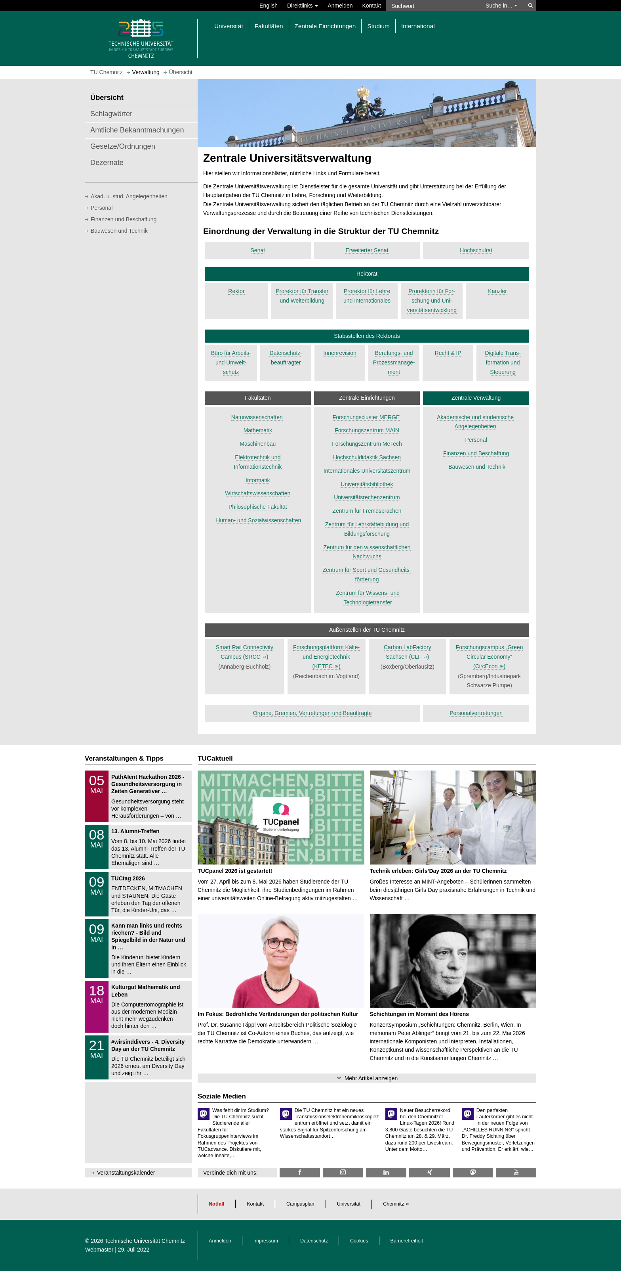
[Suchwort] (432, 5)
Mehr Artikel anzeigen (371, 1078)
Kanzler (497, 291)
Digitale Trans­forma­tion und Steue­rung (503, 362)
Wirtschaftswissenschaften (257, 493)
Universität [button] (228, 26)
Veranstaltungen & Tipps (124, 758)
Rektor (236, 291)
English (268, 5)
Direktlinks (302, 5)
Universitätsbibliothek (367, 484)
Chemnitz (393, 1204)
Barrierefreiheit (407, 1241)
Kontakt (371, 5)
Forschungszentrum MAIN (367, 430)
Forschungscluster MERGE (366, 417)
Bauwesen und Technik (119, 231)
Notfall (216, 1204)
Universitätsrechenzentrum (367, 497)
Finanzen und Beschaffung (123, 219)
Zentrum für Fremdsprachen (366, 511)
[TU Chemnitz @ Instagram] (343, 1172)
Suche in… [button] (501, 5)
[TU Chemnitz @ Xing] (429, 1172)
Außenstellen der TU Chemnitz (367, 630)
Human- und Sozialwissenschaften (258, 520)
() (255, 657)
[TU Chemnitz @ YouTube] (516, 1172)
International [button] (418, 26)
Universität (349, 1204)
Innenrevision (340, 353)
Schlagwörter (111, 114)
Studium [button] (378, 26)
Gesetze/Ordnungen (122, 146)
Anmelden (340, 5)
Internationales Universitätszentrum (367, 471)
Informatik (258, 480)
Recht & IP (448, 353)
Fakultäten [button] (269, 26)
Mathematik (258, 430)
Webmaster (99, 1249)
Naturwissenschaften (257, 417)
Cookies (359, 1241)
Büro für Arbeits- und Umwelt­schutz (231, 362)
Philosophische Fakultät (258, 507)
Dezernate (107, 163)
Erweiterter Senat (366, 250)
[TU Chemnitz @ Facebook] (300, 1172)
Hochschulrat (476, 250)
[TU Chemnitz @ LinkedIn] (386, 1172)
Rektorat (366, 273)
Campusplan (300, 1204)
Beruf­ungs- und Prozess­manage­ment (394, 362)
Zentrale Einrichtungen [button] (325, 26)
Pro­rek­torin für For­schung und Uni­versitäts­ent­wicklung (432, 300)
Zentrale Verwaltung (476, 398)
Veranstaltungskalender (126, 1172)
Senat (258, 250)
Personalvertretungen (476, 713)
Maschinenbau (258, 444)
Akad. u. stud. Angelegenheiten (129, 196)
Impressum (265, 1241)
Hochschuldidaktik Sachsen (367, 457)
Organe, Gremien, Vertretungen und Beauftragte (312, 713)
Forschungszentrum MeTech (367, 444)
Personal (101, 208)
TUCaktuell (215, 758)
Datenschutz (314, 1241)
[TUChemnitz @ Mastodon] (473, 1172)
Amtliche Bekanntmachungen (137, 130)
